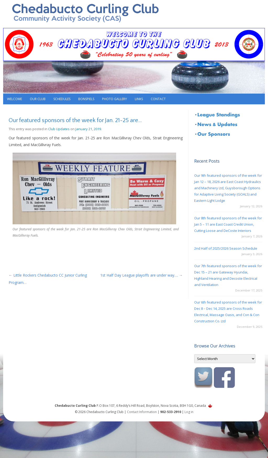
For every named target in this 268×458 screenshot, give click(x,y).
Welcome (14, 99)
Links (139, 99)
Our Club (38, 99)
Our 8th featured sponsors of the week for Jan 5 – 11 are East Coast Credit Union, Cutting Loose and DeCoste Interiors (228, 224)
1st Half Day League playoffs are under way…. (141, 275)
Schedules (61, 99)
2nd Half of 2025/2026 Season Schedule (225, 248)
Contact (158, 99)
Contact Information (142, 412)
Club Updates (59, 129)
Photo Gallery (114, 99)
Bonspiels (86, 99)
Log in (189, 412)
